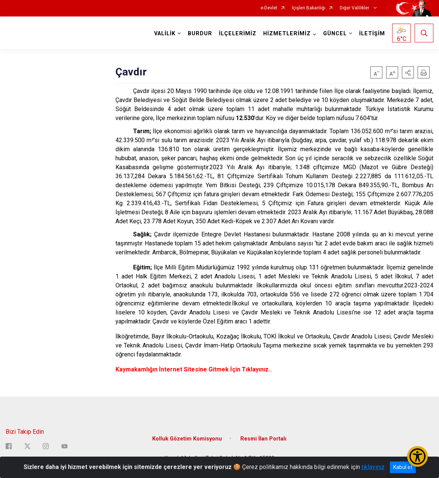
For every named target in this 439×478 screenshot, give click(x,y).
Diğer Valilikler (355, 8)
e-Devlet (269, 8)
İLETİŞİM (372, 33)
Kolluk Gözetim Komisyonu (187, 439)
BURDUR (200, 33)
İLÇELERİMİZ (237, 33)
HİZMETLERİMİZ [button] (287, 33)
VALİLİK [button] (164, 33)
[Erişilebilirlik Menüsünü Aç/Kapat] (417, 456)
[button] (408, 72)
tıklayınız (373, 466)
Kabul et (402, 467)
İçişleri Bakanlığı (308, 8)
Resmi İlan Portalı (263, 439)
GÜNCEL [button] (335, 33)
